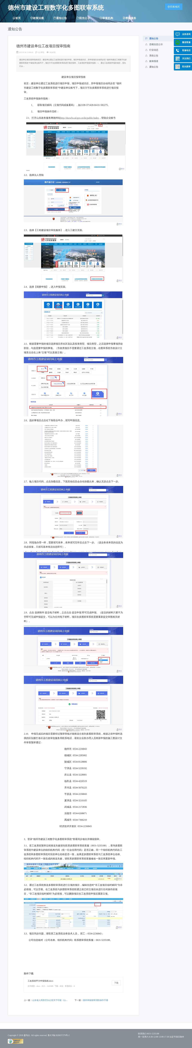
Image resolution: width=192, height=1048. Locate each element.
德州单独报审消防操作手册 (95, 1000)
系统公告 (151, 55)
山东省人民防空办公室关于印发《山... (50, 1000)
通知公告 (151, 38)
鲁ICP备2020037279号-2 (58, 1035)
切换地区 (174, 6)
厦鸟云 (27, 1035)
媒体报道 (151, 61)
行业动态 (151, 50)
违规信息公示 (154, 44)
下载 (116, 983)
